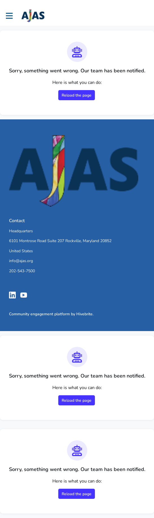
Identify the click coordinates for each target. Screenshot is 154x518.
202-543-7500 (22, 271)
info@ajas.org (21, 261)
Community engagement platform (39, 314)
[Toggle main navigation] (9, 16)
